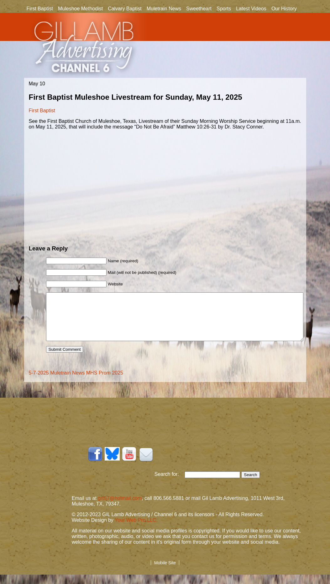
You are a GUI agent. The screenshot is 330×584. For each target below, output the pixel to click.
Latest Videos (251, 8)
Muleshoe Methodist (80, 8)
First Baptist (40, 8)
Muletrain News (164, 8)
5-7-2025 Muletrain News (57, 382)
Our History (284, 9)
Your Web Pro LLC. (136, 529)
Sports (224, 8)
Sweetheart (199, 8)
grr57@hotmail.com (120, 507)
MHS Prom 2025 (104, 382)
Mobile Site (165, 572)
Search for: (170, 483)
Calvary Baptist (125, 8)
